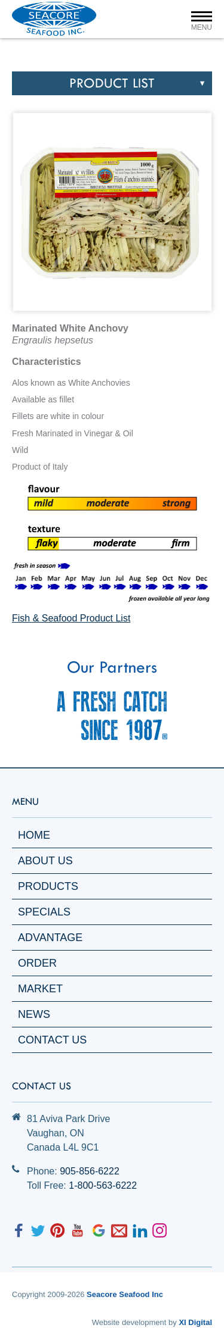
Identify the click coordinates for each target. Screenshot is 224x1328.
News (34, 1014)
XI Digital (195, 1322)
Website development (129, 1322)
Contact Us (52, 1040)
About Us (45, 861)
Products (48, 886)
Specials (44, 912)
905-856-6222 (89, 1171)
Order (37, 963)
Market (40, 989)
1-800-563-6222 (103, 1185)
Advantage (50, 937)
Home (34, 835)
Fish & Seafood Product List (71, 618)
